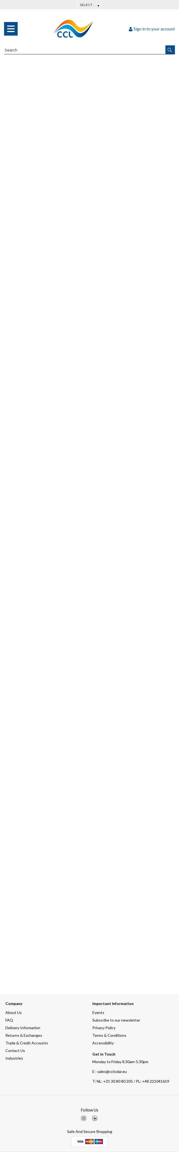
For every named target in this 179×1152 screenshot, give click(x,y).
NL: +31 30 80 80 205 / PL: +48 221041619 (130, 1081)
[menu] (11, 29)
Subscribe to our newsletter (116, 1020)
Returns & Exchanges (23, 1035)
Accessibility (103, 1043)
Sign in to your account (152, 29)
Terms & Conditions (109, 1035)
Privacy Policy (103, 1027)
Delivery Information (22, 1027)
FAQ (9, 1020)
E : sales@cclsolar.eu (109, 1071)
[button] (170, 49)
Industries (14, 1058)
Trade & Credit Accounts (26, 1043)
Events (98, 1012)
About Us (13, 1012)
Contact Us (15, 1050)
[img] (83, 1118)
